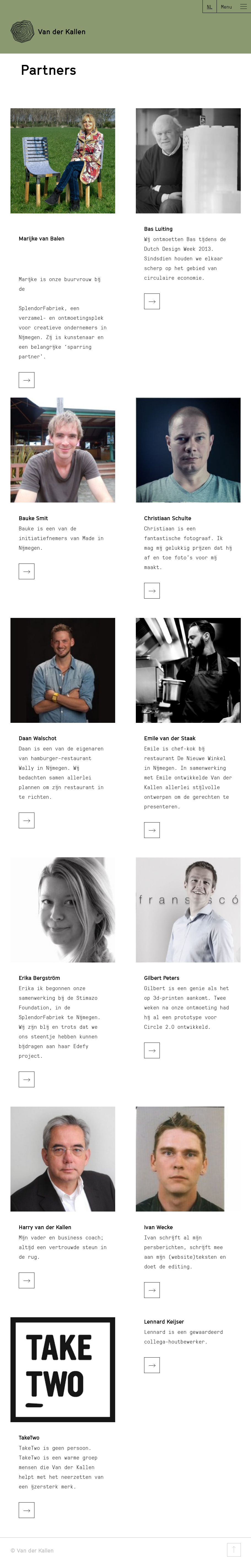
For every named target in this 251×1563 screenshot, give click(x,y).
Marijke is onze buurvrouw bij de (60, 283)
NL (209, 6)
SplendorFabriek (41, 307)
